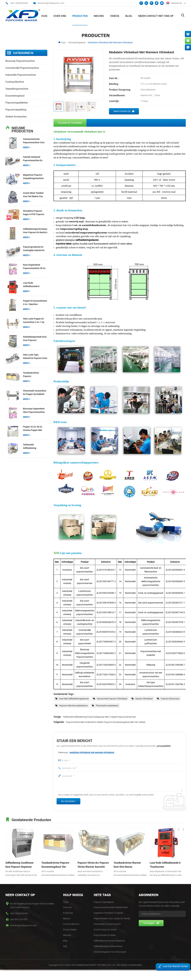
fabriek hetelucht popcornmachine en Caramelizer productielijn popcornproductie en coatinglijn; (33, 158)
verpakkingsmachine (16, 88)
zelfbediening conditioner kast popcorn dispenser (19, 864)
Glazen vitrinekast (144, 698)
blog (65, 940)
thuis (65, 902)
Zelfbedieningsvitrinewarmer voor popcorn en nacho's (35, 230)
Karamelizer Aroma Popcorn (107, 923)
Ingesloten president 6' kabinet (108, 912)
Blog (128, 15)
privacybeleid (163, 745)
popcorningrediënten (16, 102)
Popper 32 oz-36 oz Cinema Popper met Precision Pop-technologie (32, 428)
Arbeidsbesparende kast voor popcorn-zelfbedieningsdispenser (35, 338)
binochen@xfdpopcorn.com (51, 3)
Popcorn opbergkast (104, 902)
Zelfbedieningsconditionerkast (108, 946)
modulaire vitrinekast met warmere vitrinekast (92, 752)
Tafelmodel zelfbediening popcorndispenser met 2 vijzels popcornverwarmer (34, 446)
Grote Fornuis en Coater (105, 929)
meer (26, 146)
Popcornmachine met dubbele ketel (111, 907)
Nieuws (66, 918)
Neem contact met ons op (155, 15)
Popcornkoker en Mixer (105, 935)
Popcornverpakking (15, 109)
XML (65, 946)
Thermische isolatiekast (107, 705)
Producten (80, 15)
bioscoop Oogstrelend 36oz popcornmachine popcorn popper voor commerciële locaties (34, 410)
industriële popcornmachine (20, 74)
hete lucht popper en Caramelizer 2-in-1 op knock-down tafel (33, 320)
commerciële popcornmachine (22, 67)
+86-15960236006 (19, 3)
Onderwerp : (86, 752)
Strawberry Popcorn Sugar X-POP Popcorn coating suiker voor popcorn (33, 212)
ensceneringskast (77, 42)
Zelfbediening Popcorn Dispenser (109, 940)
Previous (179, 818)
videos (114, 15)
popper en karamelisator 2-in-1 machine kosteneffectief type (35, 302)
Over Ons (67, 907)
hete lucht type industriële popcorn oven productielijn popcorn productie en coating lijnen (35, 356)
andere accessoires (16, 116)
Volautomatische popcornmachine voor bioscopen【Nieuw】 (34, 140)
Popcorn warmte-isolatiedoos (73, 705)
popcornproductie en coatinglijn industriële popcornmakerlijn (33, 248)
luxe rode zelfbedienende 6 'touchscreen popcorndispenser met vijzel (34, 284)
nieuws (99, 15)
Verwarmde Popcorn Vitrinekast (112, 698)
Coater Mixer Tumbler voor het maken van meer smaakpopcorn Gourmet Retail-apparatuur (33, 194)
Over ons (59, 15)
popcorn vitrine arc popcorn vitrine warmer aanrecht (93, 864)
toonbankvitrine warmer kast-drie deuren (127, 864)
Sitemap (67, 935)
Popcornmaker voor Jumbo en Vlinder (112, 918)
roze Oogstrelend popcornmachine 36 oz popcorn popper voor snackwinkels (34, 266)
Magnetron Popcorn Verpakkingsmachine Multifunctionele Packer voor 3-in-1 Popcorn (34, 176)
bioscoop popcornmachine (20, 60)
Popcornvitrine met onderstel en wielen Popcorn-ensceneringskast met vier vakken (106, 722)
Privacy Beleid (69, 929)
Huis (44, 15)
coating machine (14, 81)
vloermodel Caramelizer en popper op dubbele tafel (34, 392)
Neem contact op (124, 111)
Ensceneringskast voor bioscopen (110, 951)
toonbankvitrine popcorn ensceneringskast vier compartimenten (34, 374)
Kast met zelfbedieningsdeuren (74, 698)
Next (183, 818)
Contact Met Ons (71, 923)
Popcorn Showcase (170, 698)
